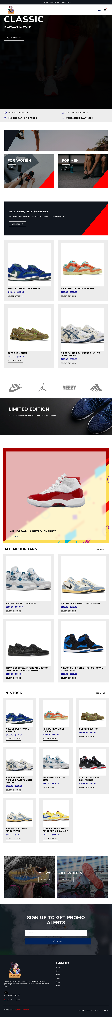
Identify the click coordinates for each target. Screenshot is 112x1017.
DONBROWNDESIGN (22, 1010)
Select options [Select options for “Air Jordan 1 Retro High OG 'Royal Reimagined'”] (68, 678)
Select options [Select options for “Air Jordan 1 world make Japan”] (68, 611)
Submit (58, 941)
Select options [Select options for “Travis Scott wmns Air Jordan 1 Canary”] (50, 839)
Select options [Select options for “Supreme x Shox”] (15, 361)
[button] (99, 10)
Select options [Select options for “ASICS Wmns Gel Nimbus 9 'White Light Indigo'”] (68, 363)
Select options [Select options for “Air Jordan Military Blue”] (13, 611)
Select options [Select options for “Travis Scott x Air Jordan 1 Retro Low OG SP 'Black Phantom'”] (13, 678)
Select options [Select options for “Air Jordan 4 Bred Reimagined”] (86, 787)
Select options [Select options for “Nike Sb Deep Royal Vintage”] (15, 296)
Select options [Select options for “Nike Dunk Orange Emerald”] (68, 296)
